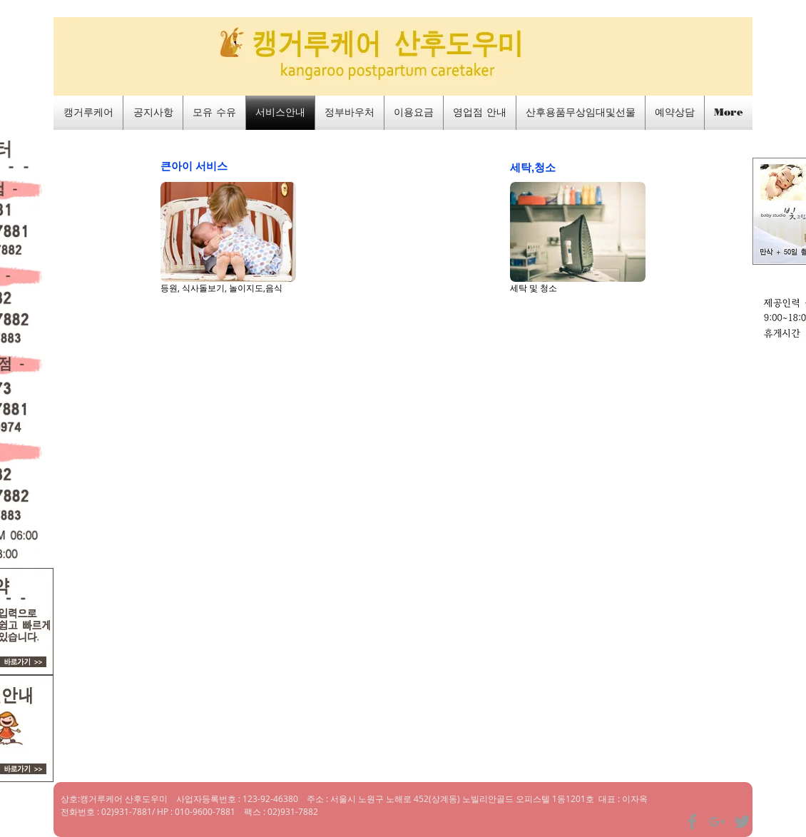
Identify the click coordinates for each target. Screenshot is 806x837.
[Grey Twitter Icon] (742, 821)
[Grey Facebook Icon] (692, 821)
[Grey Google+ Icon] (717, 821)
